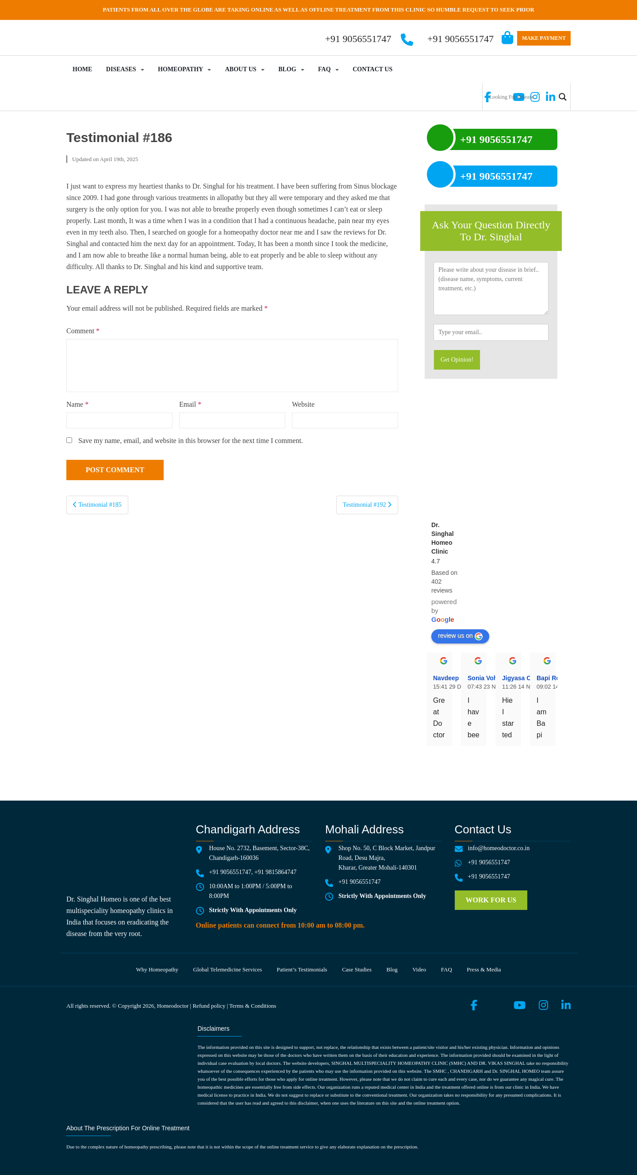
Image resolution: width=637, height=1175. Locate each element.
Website (303, 404)
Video (419, 969)
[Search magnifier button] (562, 96)
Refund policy (208, 1005)
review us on (460, 636)
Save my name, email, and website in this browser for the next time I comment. (190, 440)
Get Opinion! (457, 359)
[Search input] (521, 96)
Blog (287, 69)
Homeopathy (180, 69)
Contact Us (372, 69)
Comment (83, 331)
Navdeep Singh (455, 678)
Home (82, 69)
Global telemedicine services (227, 969)
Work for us (491, 900)
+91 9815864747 (275, 872)
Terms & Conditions (252, 1005)
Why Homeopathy (157, 969)
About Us (241, 69)
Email (190, 404)
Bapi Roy (550, 678)
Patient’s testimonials (302, 969)
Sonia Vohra (485, 678)
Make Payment (544, 38)
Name (77, 404)
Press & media (484, 969)
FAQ (324, 69)
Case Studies (357, 969)
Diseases (121, 69)
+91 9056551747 (460, 38)
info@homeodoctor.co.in (499, 848)
